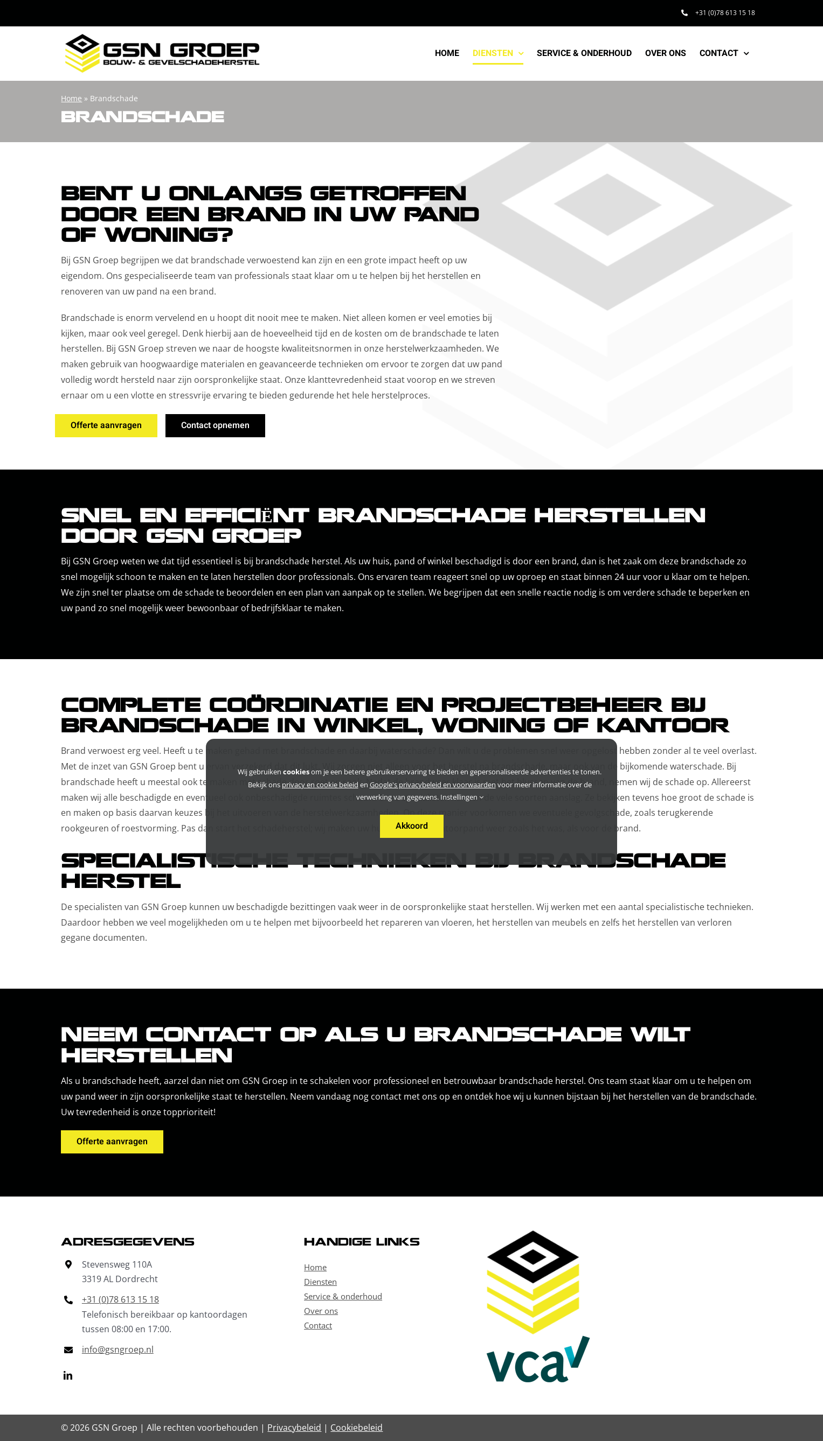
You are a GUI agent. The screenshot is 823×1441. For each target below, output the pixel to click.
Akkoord (412, 826)
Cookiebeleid (356, 1427)
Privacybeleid (294, 1427)
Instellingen (461, 797)
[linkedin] (68, 1375)
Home (71, 98)
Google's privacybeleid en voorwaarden (433, 784)
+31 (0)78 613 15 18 (120, 1299)
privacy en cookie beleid (320, 784)
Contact (318, 1325)
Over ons (321, 1310)
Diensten (320, 1281)
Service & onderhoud (343, 1296)
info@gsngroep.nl (118, 1349)
